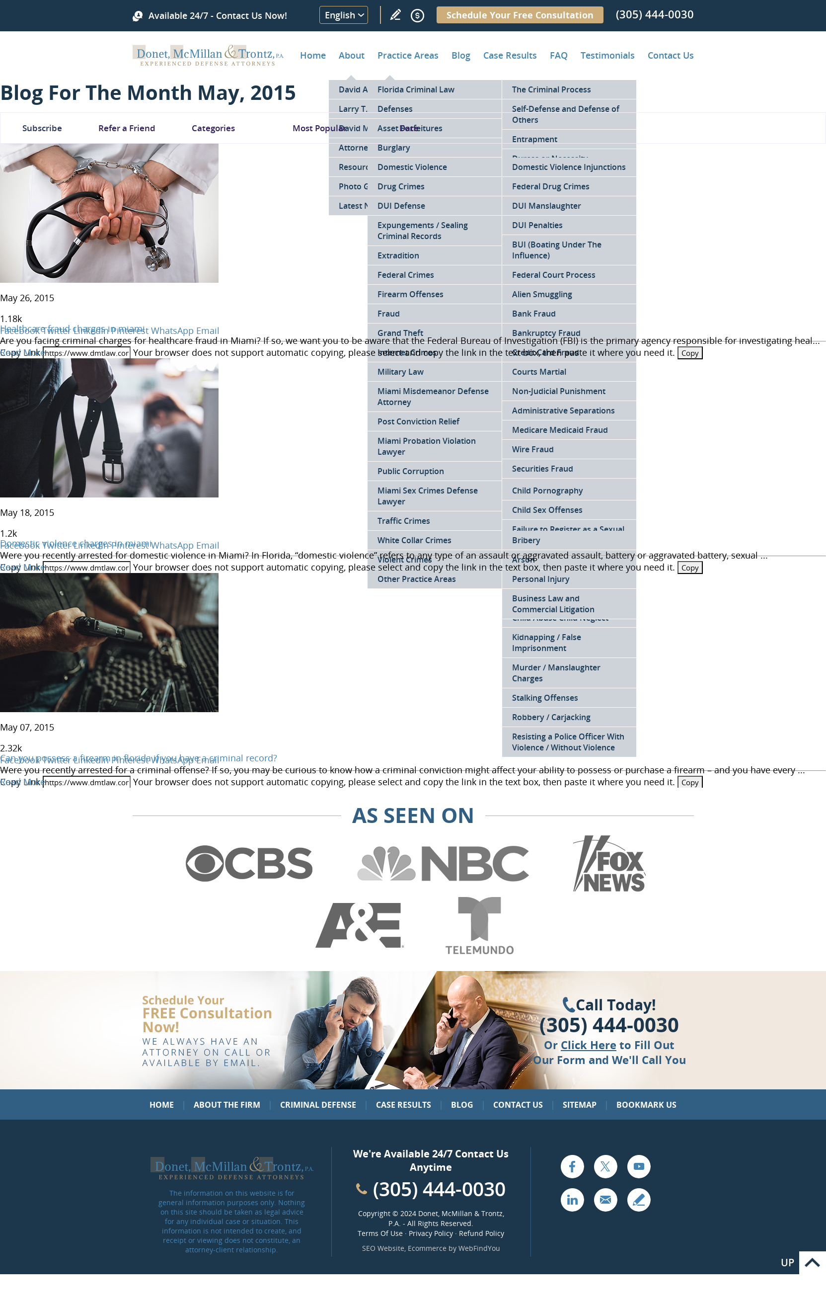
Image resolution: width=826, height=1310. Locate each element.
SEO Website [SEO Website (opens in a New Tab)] (383, 1248)
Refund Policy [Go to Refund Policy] (481, 1233)
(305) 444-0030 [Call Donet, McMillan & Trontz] (655, 13)
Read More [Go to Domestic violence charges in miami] (22, 567)
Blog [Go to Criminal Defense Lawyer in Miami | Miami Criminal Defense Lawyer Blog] (460, 55)
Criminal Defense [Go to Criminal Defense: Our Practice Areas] (318, 1104)
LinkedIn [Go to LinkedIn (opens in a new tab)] (572, 1200)
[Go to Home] (208, 62)
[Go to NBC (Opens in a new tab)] (443, 890)
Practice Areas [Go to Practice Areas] (408, 55)
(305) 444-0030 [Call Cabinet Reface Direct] (439, 1188)
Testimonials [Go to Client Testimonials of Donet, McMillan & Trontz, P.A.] (608, 55)
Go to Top (812, 1262)
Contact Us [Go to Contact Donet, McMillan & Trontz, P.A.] (671, 55)
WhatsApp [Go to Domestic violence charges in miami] (172, 545)
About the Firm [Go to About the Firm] (227, 1104)
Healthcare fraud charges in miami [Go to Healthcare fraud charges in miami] (72, 328)
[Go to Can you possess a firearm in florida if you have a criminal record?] (109, 709)
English (340, 15)
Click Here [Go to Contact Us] (588, 1044)
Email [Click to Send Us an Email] (605, 1200)
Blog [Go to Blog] (462, 1104)
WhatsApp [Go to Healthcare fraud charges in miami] (172, 330)
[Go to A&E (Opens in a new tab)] (359, 952)
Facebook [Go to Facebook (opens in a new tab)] (572, 1166)
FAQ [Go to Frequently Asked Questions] (559, 55)
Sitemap (580, 1104)
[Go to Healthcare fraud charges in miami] (109, 279)
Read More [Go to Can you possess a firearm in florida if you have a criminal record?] (22, 782)
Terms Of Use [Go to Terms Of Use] (380, 1233)
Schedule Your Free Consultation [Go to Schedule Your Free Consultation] (520, 15)
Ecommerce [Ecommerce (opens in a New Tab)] (427, 1248)
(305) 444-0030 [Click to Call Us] (609, 1024)
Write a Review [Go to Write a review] (395, 14)
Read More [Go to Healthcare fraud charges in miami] (22, 352)
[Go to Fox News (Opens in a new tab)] (608, 890)
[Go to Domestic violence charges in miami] (109, 494)
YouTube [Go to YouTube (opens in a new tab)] (639, 1166)
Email (208, 330)
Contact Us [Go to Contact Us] (518, 1104)
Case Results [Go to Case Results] (510, 55)
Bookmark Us (646, 1104)
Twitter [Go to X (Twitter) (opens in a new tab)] (605, 1166)
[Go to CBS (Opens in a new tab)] (248, 890)
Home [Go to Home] (313, 55)
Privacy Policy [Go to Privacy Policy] (431, 1233)
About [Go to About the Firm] (352, 55)
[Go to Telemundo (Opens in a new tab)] (479, 952)
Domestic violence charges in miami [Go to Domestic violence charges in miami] (76, 543)
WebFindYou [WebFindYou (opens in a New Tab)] (479, 1248)
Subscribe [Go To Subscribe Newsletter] (42, 128)
